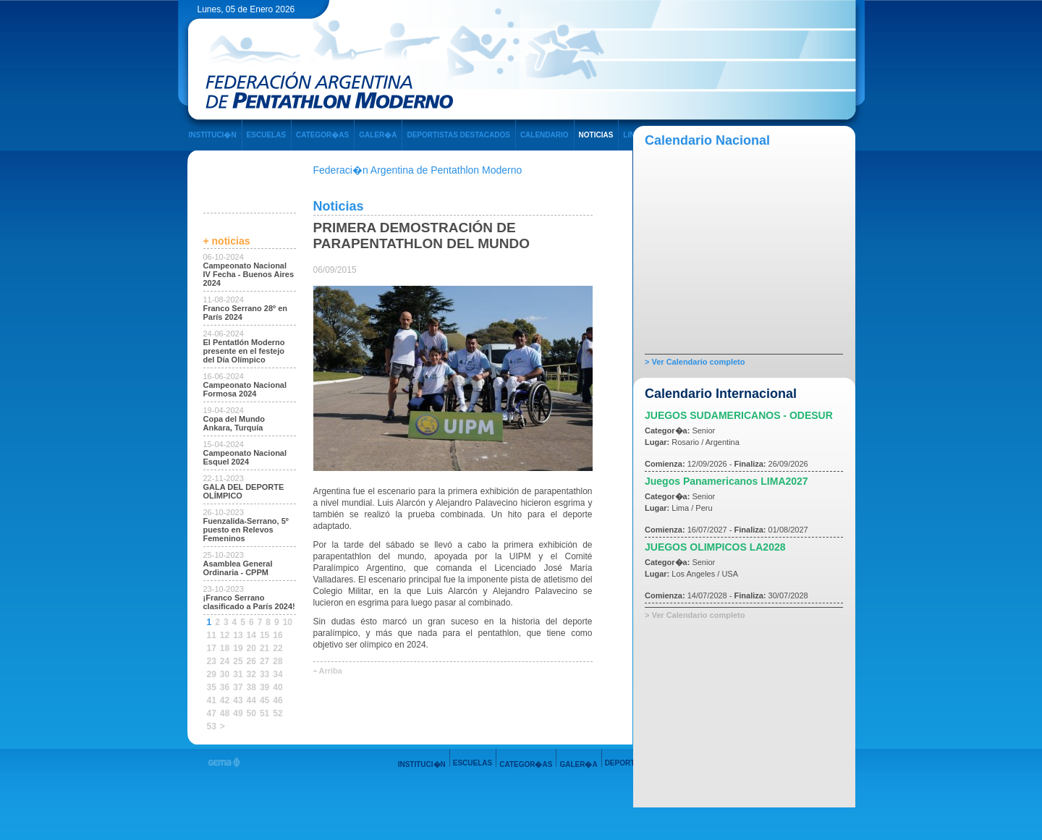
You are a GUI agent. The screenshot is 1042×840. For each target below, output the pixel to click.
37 (237, 687)
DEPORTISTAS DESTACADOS (458, 135)
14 (251, 635)
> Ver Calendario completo (695, 361)
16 (277, 635)
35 (211, 687)
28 (277, 661)
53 (211, 726)
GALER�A (378, 135)
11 (211, 635)
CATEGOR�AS (322, 135)
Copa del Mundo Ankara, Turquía (234, 423)
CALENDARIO (544, 135)
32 (251, 674)
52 (277, 713)
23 (211, 661)
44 (251, 700)
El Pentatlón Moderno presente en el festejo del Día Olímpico (244, 351)
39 (264, 687)
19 (237, 648)
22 (277, 648)
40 (277, 687)
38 (251, 687)
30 (224, 674)
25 (237, 661)
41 (211, 700)
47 (211, 713)
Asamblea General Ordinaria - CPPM (238, 568)
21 (264, 648)
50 (251, 713)
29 (211, 674)
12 (224, 635)
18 (224, 648)
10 (287, 622)
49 (237, 713)
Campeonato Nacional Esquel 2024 (245, 457)
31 (237, 674)
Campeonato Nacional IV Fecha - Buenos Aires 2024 (249, 274)
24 (224, 661)
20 (251, 648)
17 (211, 648)
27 (264, 661)
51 (264, 713)
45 (264, 700)
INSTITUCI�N (213, 135)
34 (277, 674)
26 (251, 661)
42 (224, 700)
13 (237, 635)
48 (224, 713)
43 (237, 700)
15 (264, 635)
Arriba (330, 670)
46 (277, 700)
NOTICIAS (596, 135)
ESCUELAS (266, 135)
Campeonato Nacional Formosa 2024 (245, 389)
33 (264, 674)
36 (224, 687)
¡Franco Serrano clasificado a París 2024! (249, 602)
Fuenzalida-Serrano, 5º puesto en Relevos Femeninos (246, 530)
